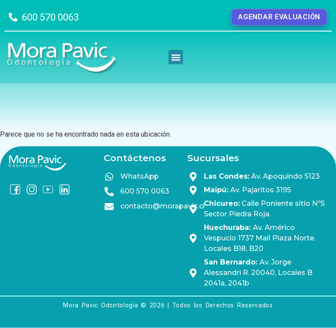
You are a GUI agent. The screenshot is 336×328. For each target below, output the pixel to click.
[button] (175, 57)
